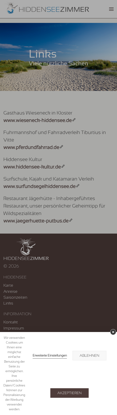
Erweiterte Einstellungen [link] (50, 355)
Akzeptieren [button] (69, 393)
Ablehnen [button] (89, 356)
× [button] (113, 332)
